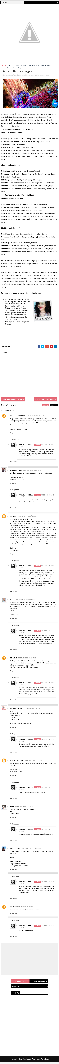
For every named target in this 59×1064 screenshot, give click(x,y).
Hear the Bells (14, 552)
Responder (13, 435)
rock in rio (32, 65)
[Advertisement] (29, 377)
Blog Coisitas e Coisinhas (18, 866)
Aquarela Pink (14, 815)
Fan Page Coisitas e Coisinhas (19, 868)
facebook (54, 407)
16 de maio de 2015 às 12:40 (35, 418)
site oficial (29, 293)
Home (4, 65)
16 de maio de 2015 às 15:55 (27, 518)
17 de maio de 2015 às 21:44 (32, 762)
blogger (46, 407)
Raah (12, 808)
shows (4, 68)
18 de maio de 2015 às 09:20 (23, 808)
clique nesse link (33, 264)
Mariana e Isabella (26, 447)
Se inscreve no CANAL (17, 481)
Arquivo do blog (20, 983)
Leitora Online (16, 710)
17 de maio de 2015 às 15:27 (32, 710)
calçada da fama (13, 65)
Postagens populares (39, 983)
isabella (23, 65)
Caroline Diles (16, 472)
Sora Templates (24, 1061)
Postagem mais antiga (45, 400)
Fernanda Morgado (17, 418)
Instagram (21, 725)
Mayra (12, 909)
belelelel (13, 518)
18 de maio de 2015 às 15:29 (31, 850)
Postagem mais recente (13, 400)
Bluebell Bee (14, 617)
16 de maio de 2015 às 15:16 (31, 472)
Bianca (12, 601)
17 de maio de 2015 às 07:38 (26, 660)
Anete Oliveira (16, 850)
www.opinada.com (16, 774)
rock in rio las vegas (44, 65)
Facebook (13, 725)
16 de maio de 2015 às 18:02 (25, 601)
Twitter (28, 725)
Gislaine (13, 660)
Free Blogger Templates (40, 1061)
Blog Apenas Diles (16, 479)
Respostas (15, 441)
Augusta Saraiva (16, 762)
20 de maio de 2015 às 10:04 (24, 909)
